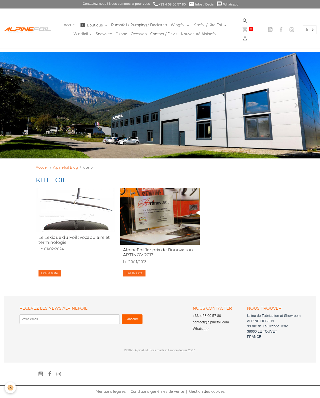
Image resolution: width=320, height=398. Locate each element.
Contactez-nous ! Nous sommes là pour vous (116, 3)
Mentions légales (111, 391)
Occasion (139, 34)
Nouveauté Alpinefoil (199, 34)
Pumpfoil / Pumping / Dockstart (139, 25)
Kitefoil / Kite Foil (208, 25)
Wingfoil (178, 25)
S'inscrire (132, 319)
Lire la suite (49, 273)
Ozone (121, 34)
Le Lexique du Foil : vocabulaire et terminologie (74, 240)
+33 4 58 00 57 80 (169, 4)
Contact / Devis (163, 34)
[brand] (28, 29)
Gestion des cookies (206, 391)
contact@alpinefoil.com (211, 322)
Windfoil (81, 34)
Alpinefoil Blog (65, 167)
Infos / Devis (201, 4)
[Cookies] (10, 387)
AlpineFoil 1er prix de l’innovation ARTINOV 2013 (158, 252)
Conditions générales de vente (157, 391)
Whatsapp (227, 4)
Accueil (70, 25)
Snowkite (104, 34)
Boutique (92, 25)
